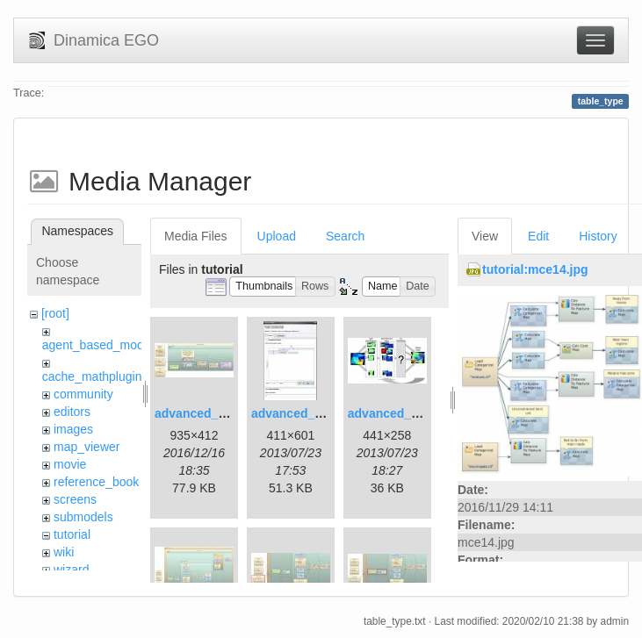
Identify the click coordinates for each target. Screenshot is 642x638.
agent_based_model (98, 345)
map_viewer (86, 447)
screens (75, 499)
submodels (83, 517)
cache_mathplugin (92, 376)
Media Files (195, 236)
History (598, 236)
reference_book (96, 482)
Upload (276, 236)
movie (70, 464)
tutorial (72, 534)
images (73, 429)
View (485, 236)
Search (345, 236)
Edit (538, 236)
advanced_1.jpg (201, 413)
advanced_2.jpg (297, 413)
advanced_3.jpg (394, 413)
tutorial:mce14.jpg (535, 269)
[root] (55, 313)
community (83, 394)
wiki (64, 552)
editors (72, 412)
